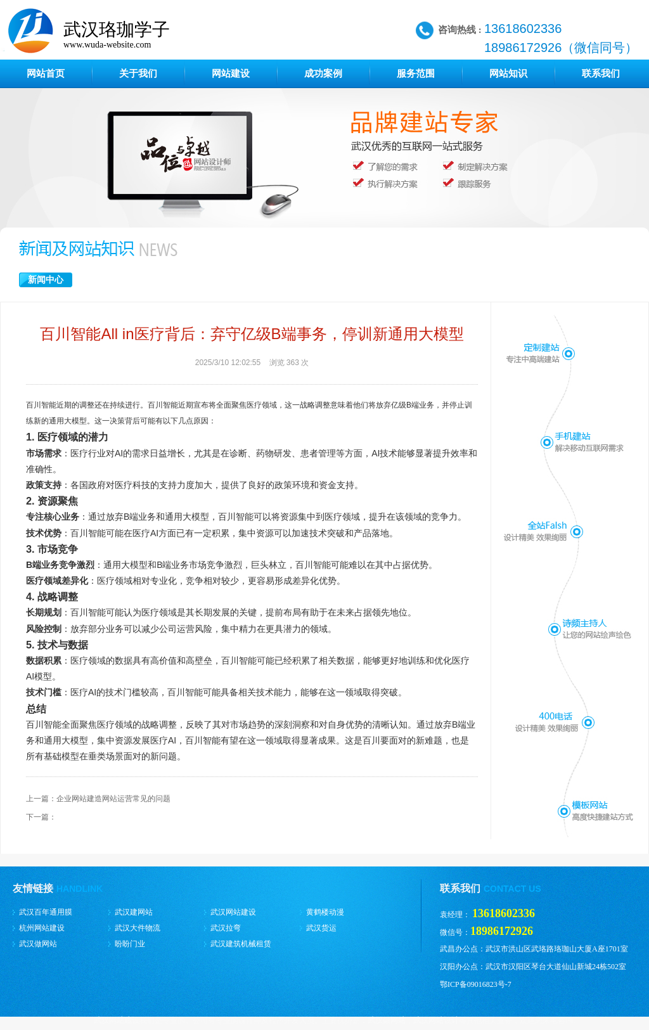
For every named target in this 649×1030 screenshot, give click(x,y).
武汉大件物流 (137, 928)
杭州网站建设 (42, 928)
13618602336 (503, 913)
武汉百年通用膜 (45, 912)
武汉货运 (321, 928)
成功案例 (323, 73)
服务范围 (416, 73)
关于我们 (138, 73)
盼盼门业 (130, 943)
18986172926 (501, 931)
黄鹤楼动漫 (325, 912)
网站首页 (46, 73)
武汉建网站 (134, 912)
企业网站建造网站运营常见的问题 (113, 798)
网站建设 (231, 73)
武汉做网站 (38, 943)
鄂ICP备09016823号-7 (475, 984)
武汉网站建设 (233, 912)
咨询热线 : (460, 30)
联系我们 (601, 73)
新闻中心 (45, 280)
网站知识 (508, 73)
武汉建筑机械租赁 (240, 943)
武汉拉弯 (225, 928)
